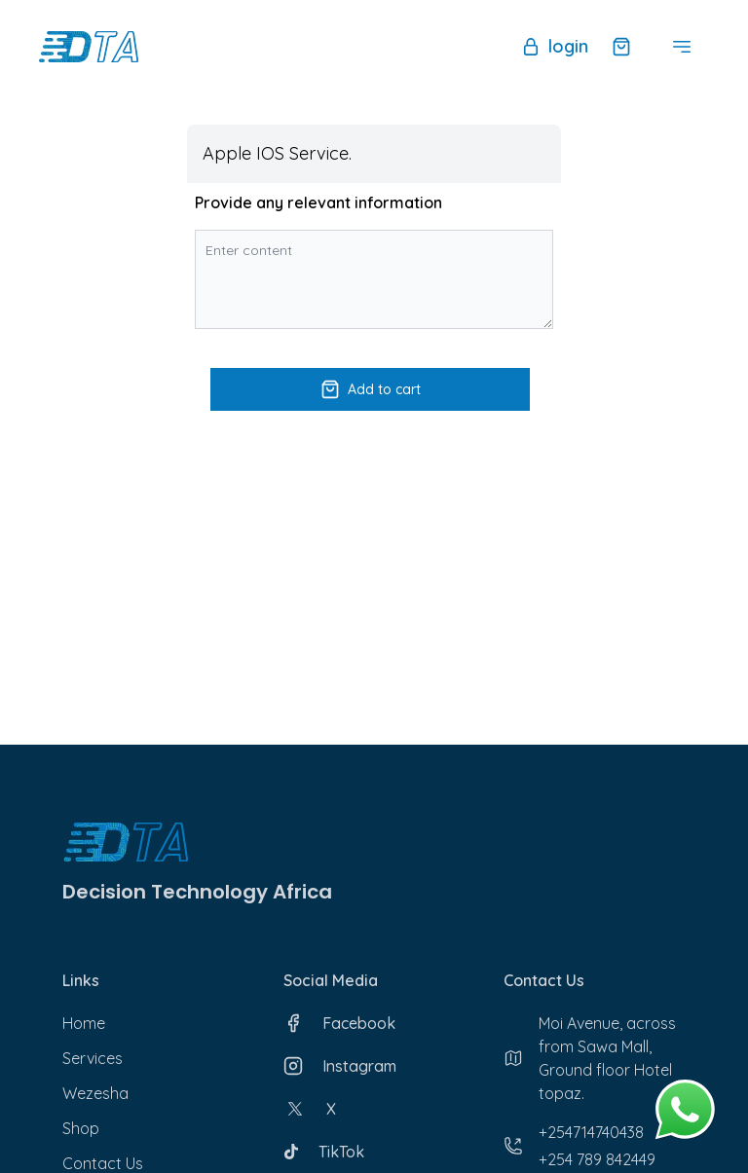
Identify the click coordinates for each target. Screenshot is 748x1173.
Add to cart (370, 389)
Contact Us (102, 1163)
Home (83, 1023)
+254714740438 (591, 1132)
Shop (80, 1128)
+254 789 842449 (597, 1159)
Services (92, 1058)
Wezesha (95, 1093)
